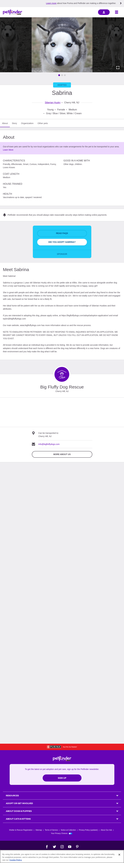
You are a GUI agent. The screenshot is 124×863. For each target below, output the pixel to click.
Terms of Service (51, 830)
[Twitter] (54, 846)
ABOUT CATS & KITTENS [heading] (18, 819)
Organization (27, 123)
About (5, 123)
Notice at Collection (68, 830)
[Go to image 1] (59, 75)
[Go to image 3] (65, 75)
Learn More (8, 150)
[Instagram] (62, 846)
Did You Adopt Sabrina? (62, 242)
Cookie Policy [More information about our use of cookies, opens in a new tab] (15, 860)
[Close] (119, 854)
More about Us (62, 454)
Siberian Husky (53, 102)
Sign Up (62, 778)
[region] (62, 856)
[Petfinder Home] (12, 12)
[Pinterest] (77, 846)
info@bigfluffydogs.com (49, 444)
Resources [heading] (12, 795)
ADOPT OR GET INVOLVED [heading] (19, 803)
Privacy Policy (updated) (88, 830)
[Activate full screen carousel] (118, 67)
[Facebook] (46, 846)
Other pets (43, 123)
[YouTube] (69, 846)
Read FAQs (62, 233)
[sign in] (104, 12)
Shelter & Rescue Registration (21, 830)
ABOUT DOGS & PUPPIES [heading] (19, 811)
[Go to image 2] (62, 75)
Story (14, 123)
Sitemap (38, 830)
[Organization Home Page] (61, 374)
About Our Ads (106, 830)
